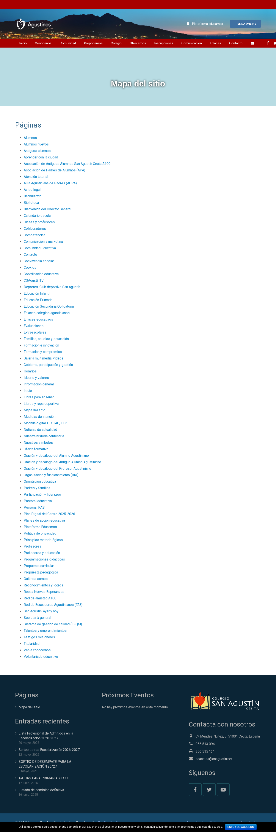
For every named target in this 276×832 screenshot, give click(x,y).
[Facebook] (268, 43)
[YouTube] (223, 789)
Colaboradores (35, 229)
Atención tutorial (36, 177)
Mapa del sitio (34, 410)
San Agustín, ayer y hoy (41, 611)
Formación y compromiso (43, 352)
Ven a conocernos (37, 650)
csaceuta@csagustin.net (214, 759)
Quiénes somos (36, 579)
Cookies (30, 267)
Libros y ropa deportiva (41, 404)
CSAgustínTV (34, 280)
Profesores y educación (42, 553)
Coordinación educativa (41, 274)
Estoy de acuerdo (240, 827)
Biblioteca (31, 203)
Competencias (34, 235)
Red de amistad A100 (40, 598)
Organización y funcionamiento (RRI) (51, 475)
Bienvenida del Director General (47, 209)
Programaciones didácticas (44, 559)
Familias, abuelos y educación (46, 339)
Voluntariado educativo (41, 657)
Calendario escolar (38, 216)
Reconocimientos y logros (43, 585)
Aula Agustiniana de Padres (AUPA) (50, 183)
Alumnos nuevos (36, 144)
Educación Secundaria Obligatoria (49, 306)
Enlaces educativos (38, 319)
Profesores (32, 546)
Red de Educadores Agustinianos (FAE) (53, 605)
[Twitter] (209, 789)
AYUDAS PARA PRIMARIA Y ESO (43, 778)
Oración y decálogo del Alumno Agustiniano (56, 456)
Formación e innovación (41, 345)
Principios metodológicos (43, 540)
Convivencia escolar (39, 261)
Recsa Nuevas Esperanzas (44, 592)
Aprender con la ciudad (41, 157)
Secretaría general (37, 618)
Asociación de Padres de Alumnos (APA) (54, 170)
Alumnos (30, 138)
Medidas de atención (39, 417)
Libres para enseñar (39, 397)
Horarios (30, 371)
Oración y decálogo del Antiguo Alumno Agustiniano (62, 462)
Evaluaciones (34, 326)
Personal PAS (34, 507)
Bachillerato (32, 196)
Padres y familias (37, 488)
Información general (39, 384)
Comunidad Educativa (40, 248)
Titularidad (31, 644)
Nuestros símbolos (38, 443)
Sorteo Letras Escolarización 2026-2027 (49, 750)
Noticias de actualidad (40, 430)
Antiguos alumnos (37, 151)
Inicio (28, 391)
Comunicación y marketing (43, 242)
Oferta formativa (36, 449)
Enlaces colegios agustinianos (47, 313)
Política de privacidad (40, 533)
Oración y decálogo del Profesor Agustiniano (57, 468)
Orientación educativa (40, 481)
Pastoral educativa (38, 501)
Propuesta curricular (39, 566)
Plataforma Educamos (40, 527)
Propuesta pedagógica (41, 572)
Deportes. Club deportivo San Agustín (52, 287)
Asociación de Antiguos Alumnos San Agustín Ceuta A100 (67, 164)
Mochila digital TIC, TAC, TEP (45, 423)
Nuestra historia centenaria (44, 436)
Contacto (30, 254)
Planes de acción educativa (44, 520)
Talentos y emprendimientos (45, 631)
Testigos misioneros (39, 637)
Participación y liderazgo (42, 494)
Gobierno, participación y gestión (48, 365)
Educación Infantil (37, 293)
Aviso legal (32, 190)
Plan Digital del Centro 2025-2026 (49, 514)
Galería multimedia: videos (43, 358)
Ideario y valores (36, 378)
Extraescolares (35, 332)
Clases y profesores (39, 222)
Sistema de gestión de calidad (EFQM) (53, 624)
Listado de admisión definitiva (41, 790)
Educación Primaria (38, 300)
